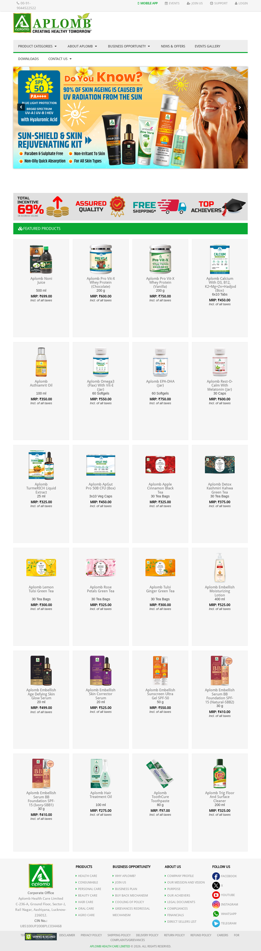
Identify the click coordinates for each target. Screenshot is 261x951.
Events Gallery (207, 46)
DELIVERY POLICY (147, 935)
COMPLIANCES (176, 908)
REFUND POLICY (200, 935)
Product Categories (37, 46)
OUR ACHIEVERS (177, 895)
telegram (224, 923)
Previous (20, 107)
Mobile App (148, 3)
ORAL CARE (85, 908)
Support (219, 3)
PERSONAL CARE (88, 889)
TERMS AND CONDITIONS (37, 935)
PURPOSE (173, 889)
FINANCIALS (174, 915)
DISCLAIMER (67, 935)
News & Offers (173, 46)
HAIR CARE (84, 902)
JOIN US (119, 882)
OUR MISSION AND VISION (185, 882)
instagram (225, 904)
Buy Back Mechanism (130, 895)
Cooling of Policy (128, 902)
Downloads (28, 59)
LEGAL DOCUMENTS (180, 902)
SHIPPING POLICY (119, 935)
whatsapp (224, 914)
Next (239, 107)
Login (241, 3)
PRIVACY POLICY (91, 935)
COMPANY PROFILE (179, 876)
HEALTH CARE (86, 876)
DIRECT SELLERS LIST (180, 921)
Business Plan (125, 889)
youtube (223, 895)
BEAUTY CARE (86, 895)
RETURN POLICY (174, 935)
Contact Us (60, 59)
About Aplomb (82, 46)
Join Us (195, 3)
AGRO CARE (85, 915)
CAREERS (222, 935)
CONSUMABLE (87, 882)
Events (172, 3)
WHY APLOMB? (124, 876)
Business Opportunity (129, 46)
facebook (224, 876)
